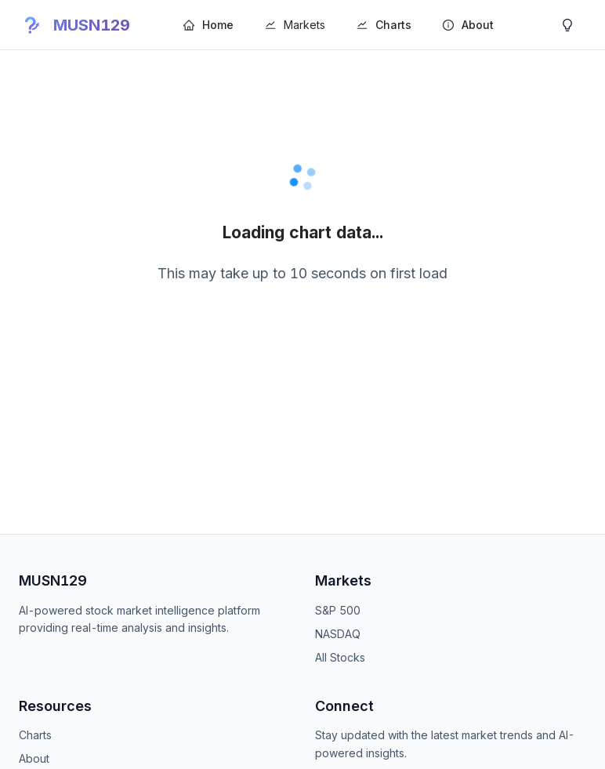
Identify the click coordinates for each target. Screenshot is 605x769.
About (34, 758)
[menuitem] (208, 25)
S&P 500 (337, 610)
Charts (35, 735)
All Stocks (340, 657)
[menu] (361, 24)
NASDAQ (337, 633)
